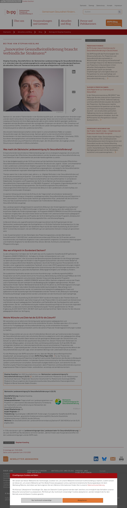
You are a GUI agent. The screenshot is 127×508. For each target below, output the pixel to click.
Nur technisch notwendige (41, 500)
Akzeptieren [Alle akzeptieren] (83, 500)
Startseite (83, 5)
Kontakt (109, 5)
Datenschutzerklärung (96, 485)
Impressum (118, 5)
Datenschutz (100, 5)
